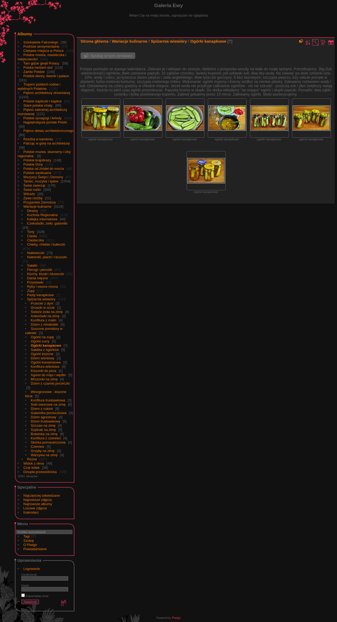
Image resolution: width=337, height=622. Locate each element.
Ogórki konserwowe (46, 362)
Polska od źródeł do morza (43, 169)
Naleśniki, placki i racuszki (47, 257)
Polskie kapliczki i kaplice (42, 101)
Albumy (24, 34)
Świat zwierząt (34, 185)
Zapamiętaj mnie (34, 596)
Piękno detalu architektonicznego (48, 131)
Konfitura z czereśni (46, 438)
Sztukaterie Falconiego (40, 42)
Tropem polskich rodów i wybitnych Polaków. (39, 86)
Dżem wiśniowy (42, 358)
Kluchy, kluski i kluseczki (45, 274)
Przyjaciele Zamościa (39, 202)
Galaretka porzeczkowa (49, 413)
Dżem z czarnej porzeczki (50, 383)
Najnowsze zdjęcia (37, 500)
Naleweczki (35, 253)
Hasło (25, 585)
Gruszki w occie (43, 308)
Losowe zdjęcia (35, 508)
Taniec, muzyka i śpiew (40, 181)
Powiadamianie (35, 549)
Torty (30, 232)
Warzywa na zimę (44, 455)
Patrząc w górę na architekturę (46, 143)
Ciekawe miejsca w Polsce (44, 51)
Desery (32, 211)
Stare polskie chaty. (38, 105)
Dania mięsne (37, 278)
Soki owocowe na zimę (48, 404)
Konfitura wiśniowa (45, 367)
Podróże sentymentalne (41, 46)
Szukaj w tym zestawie (112, 55)
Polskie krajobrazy (37, 160)
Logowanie (31, 569)
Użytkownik (29, 574)
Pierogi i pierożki (39, 270)
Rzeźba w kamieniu (38, 139)
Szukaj (28, 541)
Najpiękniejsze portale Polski (45, 122)
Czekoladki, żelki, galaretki (47, 223)
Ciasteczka (35, 240)
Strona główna (94, 41)
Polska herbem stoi (38, 67)
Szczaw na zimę (43, 425)
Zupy (31, 291)
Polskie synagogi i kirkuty (42, 118)
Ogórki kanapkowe (46, 345)
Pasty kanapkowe (40, 295)
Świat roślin (32, 190)
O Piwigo (30, 545)
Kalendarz (31, 512)
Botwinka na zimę (44, 434)
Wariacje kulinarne (37, 206)
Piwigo (176, 617)
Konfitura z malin (43, 320)
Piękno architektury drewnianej (46, 93)
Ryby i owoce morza (42, 286)
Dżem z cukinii (42, 409)
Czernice (37, 447)
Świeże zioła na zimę (47, 312)
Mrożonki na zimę (44, 379)
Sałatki (32, 265)
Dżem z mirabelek (44, 324)
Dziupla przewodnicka (40, 472)
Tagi (26, 536)
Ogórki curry (40, 341)
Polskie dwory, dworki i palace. (46, 76)
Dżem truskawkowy (45, 421)
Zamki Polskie (34, 72)
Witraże (29, 194)
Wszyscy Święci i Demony (43, 177)
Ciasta (32, 236)
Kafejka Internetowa (42, 219)
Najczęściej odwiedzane (41, 495)
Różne (32, 459)
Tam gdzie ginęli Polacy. (41, 63)
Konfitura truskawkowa (48, 400)
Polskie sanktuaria (37, 173)
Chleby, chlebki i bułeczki (46, 244)
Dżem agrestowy (43, 417)
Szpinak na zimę (43, 430)
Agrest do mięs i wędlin (48, 375)
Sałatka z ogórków (45, 350)
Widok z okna (33, 463)
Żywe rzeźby (33, 198)
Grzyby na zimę (42, 451)
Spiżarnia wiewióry (41, 299)
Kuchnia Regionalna (42, 215)
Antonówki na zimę (45, 316)
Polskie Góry (33, 164)
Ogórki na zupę (42, 337)
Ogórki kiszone (42, 354)
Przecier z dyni (42, 303)
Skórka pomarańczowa (48, 442)
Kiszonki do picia (43, 371)
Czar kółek (31, 468)
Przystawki (35, 282)
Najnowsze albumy (37, 504)
